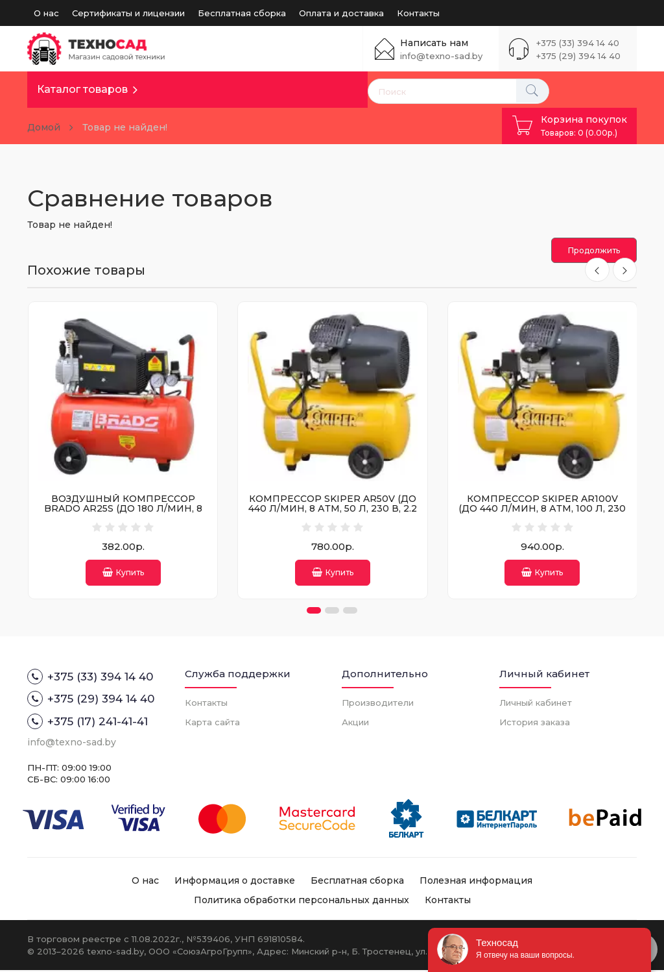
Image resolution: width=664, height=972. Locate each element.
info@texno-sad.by (441, 56)
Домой (43, 127)
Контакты (418, 13)
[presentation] (596, 270)
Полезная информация (476, 882)
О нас (46, 13)
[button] (314, 612)
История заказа (534, 723)
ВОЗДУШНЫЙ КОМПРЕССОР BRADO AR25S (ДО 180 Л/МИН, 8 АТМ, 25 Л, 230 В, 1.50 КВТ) (123, 509)
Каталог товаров (82, 89)
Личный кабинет (535, 704)
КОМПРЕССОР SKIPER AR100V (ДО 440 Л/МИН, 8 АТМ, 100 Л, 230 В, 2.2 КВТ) (542, 509)
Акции (355, 723)
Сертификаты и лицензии (128, 13)
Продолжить (594, 250)
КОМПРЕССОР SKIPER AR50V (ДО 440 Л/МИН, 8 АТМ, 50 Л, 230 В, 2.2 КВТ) (332, 509)
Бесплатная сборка (242, 13)
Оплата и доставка (341, 13)
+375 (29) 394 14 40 (578, 56)
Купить (123, 572)
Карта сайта (212, 723)
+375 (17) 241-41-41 (87, 722)
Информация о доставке (234, 882)
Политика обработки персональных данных (301, 902)
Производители (378, 704)
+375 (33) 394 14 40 (577, 43)
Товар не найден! (124, 127)
